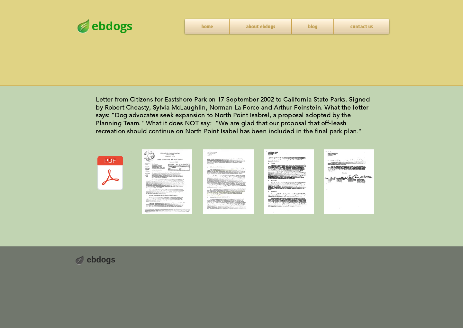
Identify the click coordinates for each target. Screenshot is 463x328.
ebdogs (101, 259)
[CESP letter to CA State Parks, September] (110, 173)
